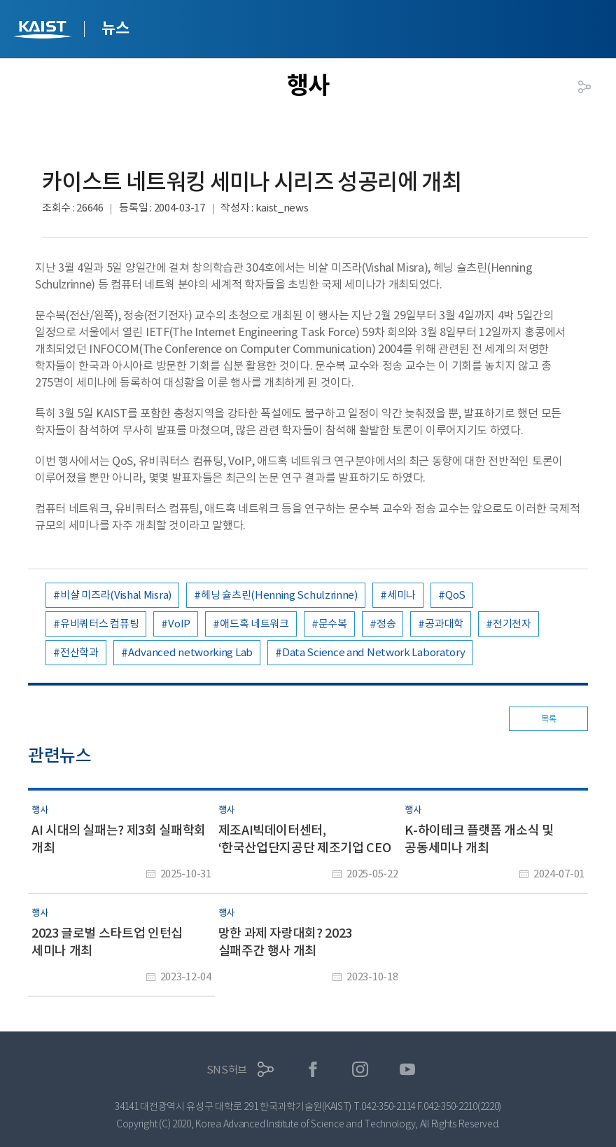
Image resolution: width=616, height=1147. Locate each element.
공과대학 (444, 623)
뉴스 (115, 28)
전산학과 (79, 652)
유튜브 (408, 1070)
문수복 (332, 623)
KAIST (44, 31)
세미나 (401, 595)
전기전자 (512, 623)
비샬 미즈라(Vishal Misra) (116, 595)
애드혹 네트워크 (254, 623)
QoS (455, 595)
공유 (584, 86)
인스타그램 (360, 1070)
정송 (386, 623)
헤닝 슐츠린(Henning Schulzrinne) (279, 595)
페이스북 (313, 1070)
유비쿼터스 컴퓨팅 (99, 623)
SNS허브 (227, 1069)
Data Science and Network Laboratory (373, 652)
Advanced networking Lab (190, 652)
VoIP (179, 623)
